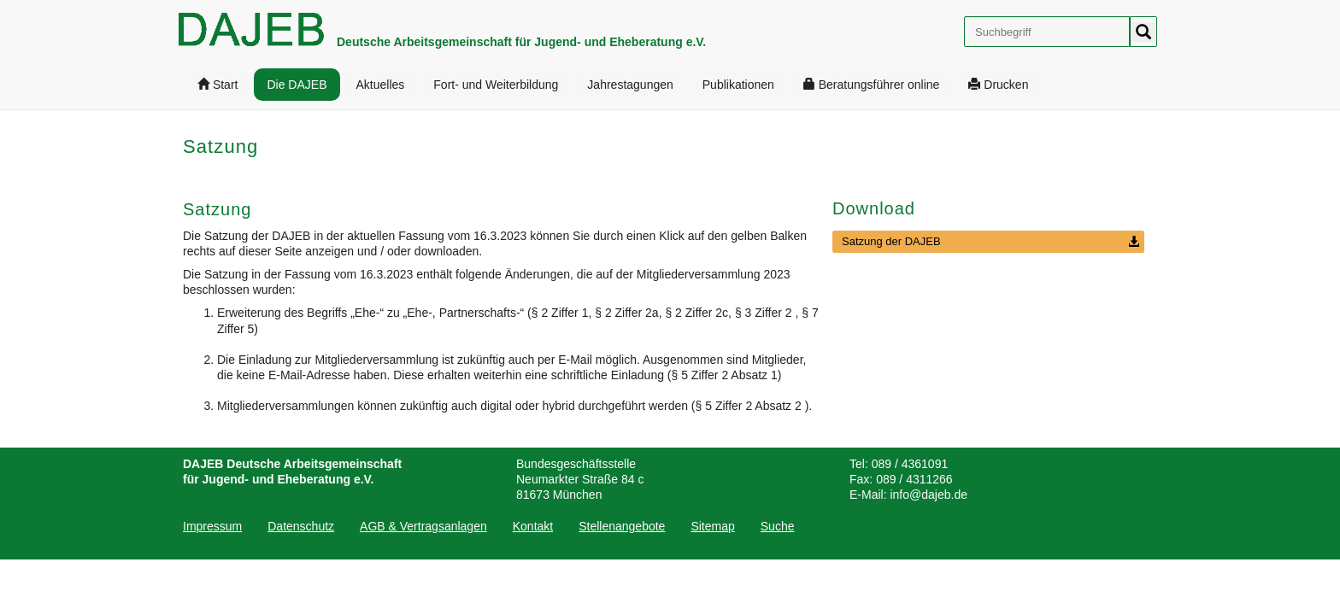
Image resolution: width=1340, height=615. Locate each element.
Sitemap (712, 526)
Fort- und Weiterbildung (495, 84)
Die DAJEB (296, 84)
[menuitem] (217, 84)
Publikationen (738, 84)
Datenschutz (300, 526)
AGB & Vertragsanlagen (423, 526)
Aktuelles (380, 84)
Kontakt (533, 526)
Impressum (212, 526)
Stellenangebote (622, 526)
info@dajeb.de (928, 494)
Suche (778, 526)
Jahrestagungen (630, 84)
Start (217, 84)
